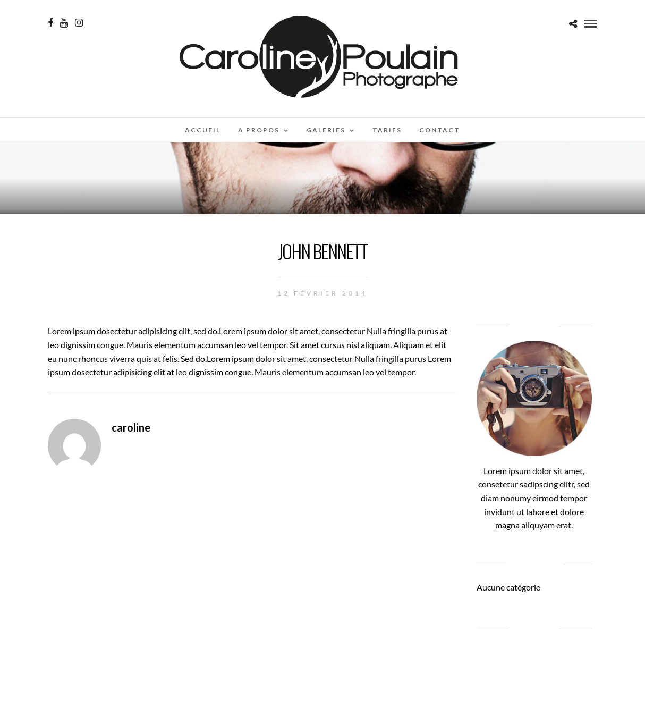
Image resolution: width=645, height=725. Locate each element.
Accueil (202, 130)
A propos (258, 130)
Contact (439, 130)
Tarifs (387, 130)
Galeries (326, 130)
